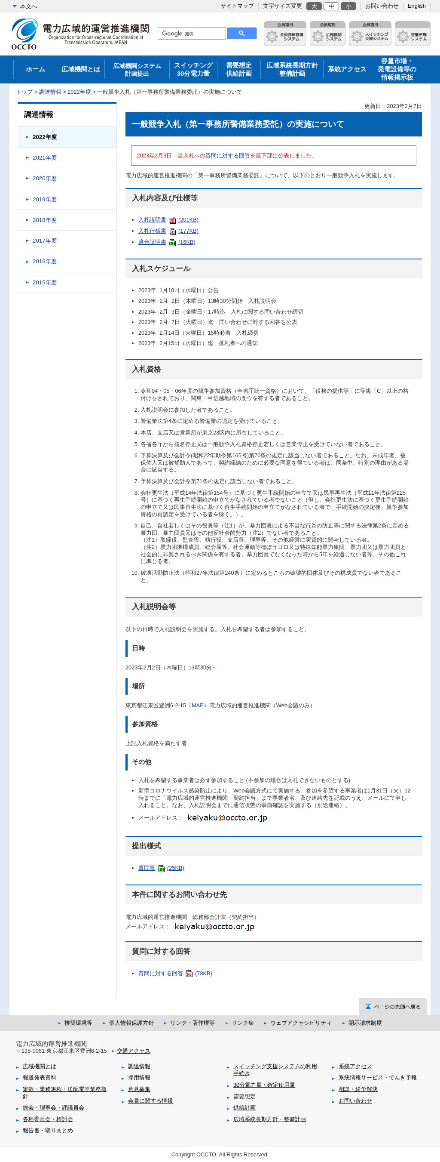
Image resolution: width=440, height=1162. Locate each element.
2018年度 (45, 220)
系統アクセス (347, 69)
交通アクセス (133, 1051)
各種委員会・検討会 (48, 1119)
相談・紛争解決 (358, 1089)
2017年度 (45, 240)
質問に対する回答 (227, 155)
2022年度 (79, 92)
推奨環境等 (78, 1023)
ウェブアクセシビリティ (301, 1023)
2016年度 (45, 261)
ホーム (35, 69)
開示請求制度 (365, 1023)
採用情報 (139, 1077)
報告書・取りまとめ (48, 1130)
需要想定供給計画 (239, 69)
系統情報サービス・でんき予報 (378, 1077)
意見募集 (139, 1089)
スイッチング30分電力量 (193, 69)
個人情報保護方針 (131, 1023)
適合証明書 (167, 242)
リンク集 (243, 1023)
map (198, 705)
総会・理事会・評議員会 (53, 1107)
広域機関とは (80, 69)
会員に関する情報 (150, 1100)
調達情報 (50, 92)
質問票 (161, 868)
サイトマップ (237, 6)
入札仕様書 (168, 231)
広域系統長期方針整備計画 (292, 69)
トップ (24, 92)
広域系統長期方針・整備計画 (269, 1119)
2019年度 (45, 199)
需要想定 (244, 1096)
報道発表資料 (39, 1077)
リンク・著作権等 (192, 1023)
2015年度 (45, 282)
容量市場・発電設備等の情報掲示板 (397, 69)
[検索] (191, 33)
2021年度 (45, 157)
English (417, 6)
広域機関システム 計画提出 (137, 69)
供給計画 (244, 1107)
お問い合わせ (382, 6)
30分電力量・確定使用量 (264, 1085)
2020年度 (45, 178)
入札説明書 (168, 219)
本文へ (28, 6)
